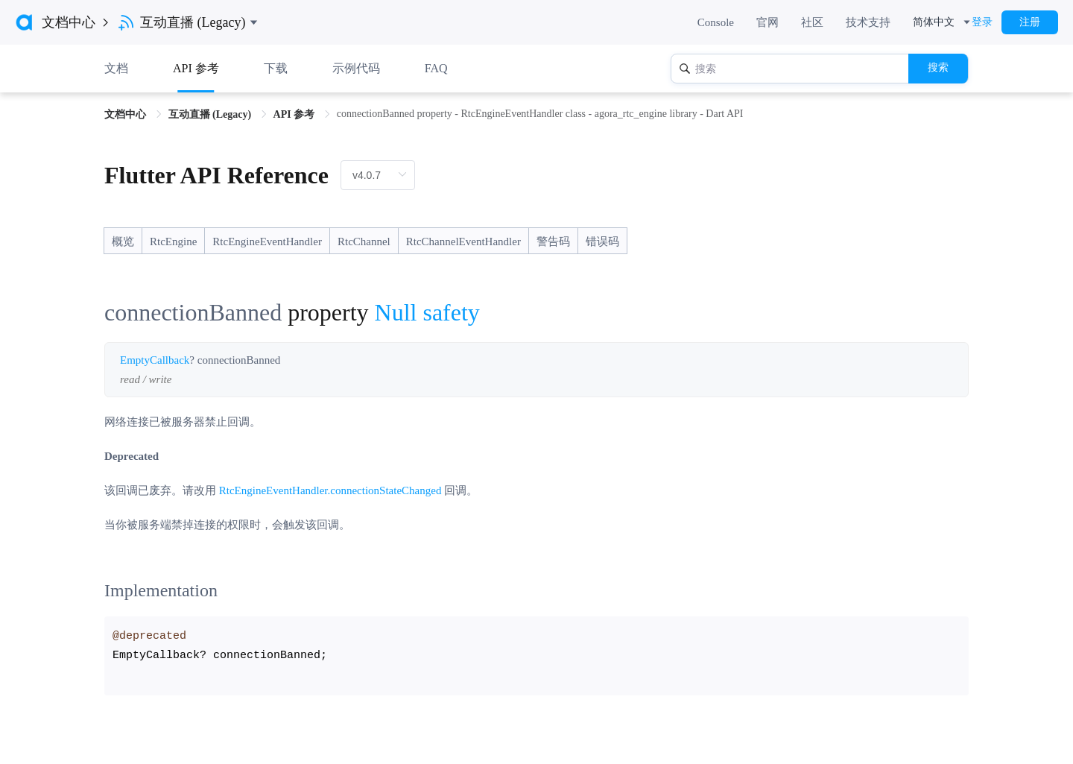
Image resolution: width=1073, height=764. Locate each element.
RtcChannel (364, 241)
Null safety (427, 312)
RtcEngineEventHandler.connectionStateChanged (330, 490)
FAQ (436, 68)
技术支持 (868, 22)
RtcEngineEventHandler (267, 241)
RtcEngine (173, 241)
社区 (812, 22)
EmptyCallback (154, 360)
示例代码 (356, 68)
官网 (767, 22)
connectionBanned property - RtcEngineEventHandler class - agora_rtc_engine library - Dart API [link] (540, 113)
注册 (1029, 22)
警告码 (553, 241)
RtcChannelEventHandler (463, 241)
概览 (123, 241)
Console (715, 22)
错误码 (602, 241)
